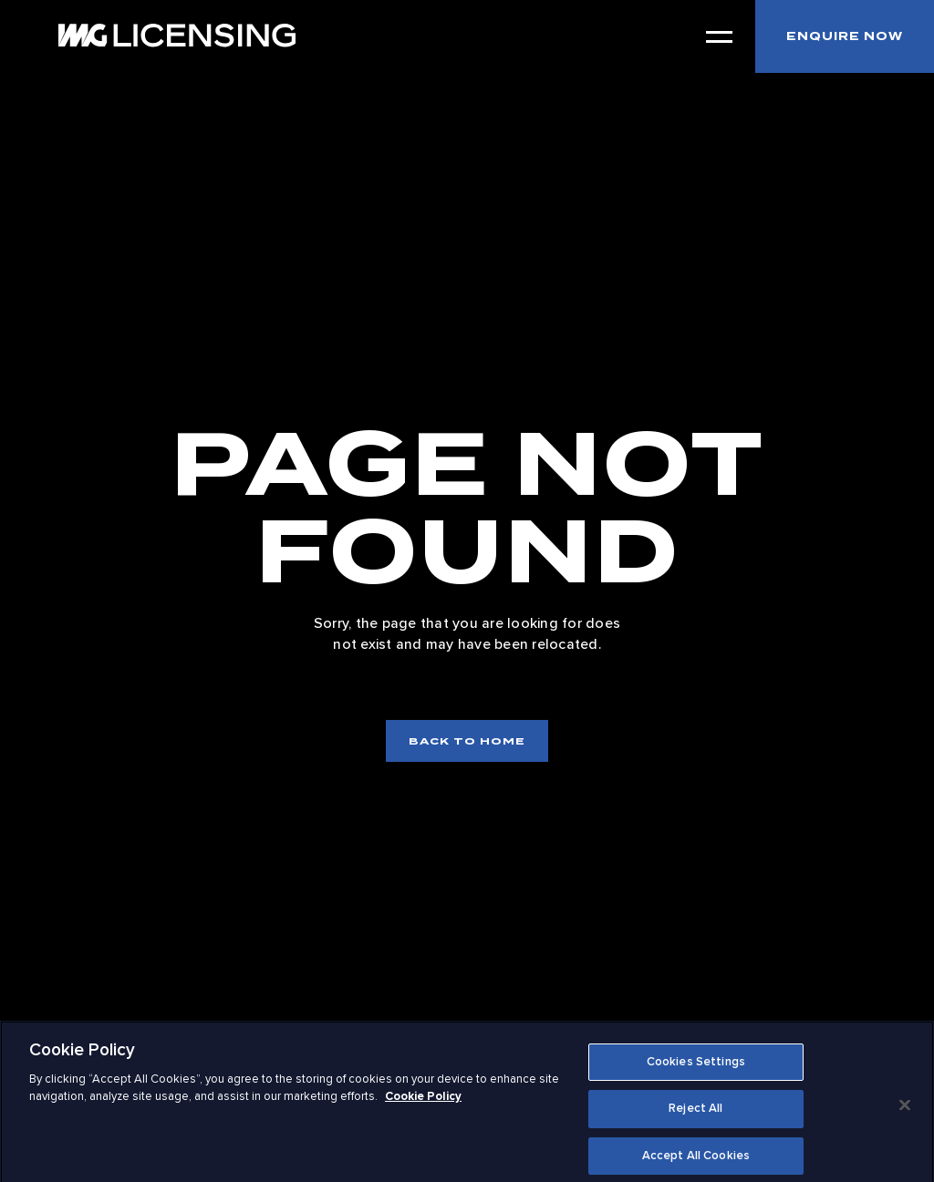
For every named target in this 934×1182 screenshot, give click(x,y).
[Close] (905, 1111)
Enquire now (844, 36)
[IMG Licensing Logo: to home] (177, 35)
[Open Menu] (719, 37)
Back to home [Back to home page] (467, 741)
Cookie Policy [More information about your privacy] (423, 1102)
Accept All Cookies (696, 1162)
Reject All (695, 1115)
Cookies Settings (696, 1068)
